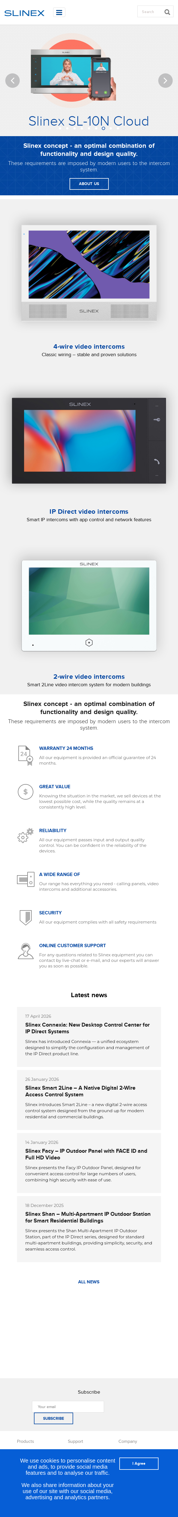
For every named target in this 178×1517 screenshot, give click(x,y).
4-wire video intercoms (89, 347)
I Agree (138, 1463)
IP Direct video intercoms (89, 512)
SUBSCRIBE (53, 1418)
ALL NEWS (89, 1282)
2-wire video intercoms (89, 677)
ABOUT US (89, 183)
